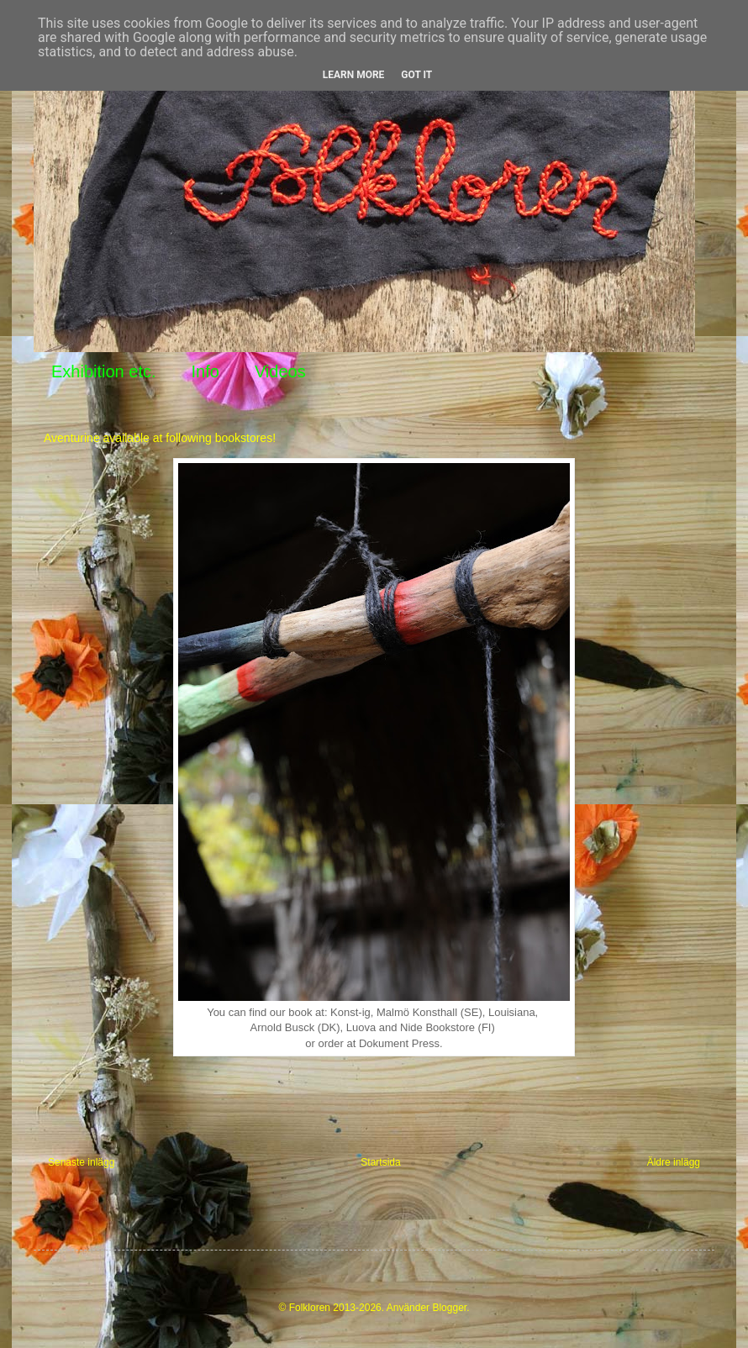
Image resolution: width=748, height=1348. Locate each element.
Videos (280, 371)
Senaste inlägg (81, 1162)
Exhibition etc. (103, 371)
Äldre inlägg (673, 1162)
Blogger (449, 1308)
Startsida (380, 1162)
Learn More (354, 75)
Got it (416, 75)
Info (205, 371)
